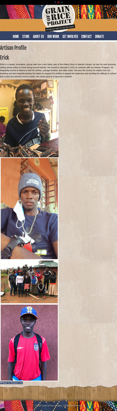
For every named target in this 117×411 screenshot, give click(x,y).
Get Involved (70, 35)
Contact (86, 35)
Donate (99, 35)
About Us (38, 35)
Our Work (53, 35)
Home (16, 35)
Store (26, 35)
